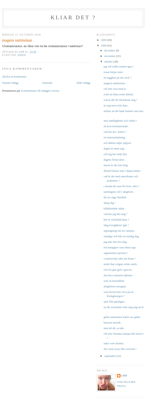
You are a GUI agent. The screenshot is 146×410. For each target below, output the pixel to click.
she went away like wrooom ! (119, 348)
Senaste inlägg (10, 82)
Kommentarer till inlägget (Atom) (40, 90)
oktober (109, 61)
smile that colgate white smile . (120, 264)
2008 (104, 45)
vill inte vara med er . (115, 88)
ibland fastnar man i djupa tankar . (122, 170)
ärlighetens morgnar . (115, 286)
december (110, 50)
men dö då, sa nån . (114, 328)
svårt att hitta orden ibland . (118, 94)
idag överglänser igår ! (116, 225)
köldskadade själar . (114, 208)
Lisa (124, 375)
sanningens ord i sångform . (118, 191)
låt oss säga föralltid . (115, 197)
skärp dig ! (109, 202)
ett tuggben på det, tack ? (117, 77)
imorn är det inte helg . (116, 165)
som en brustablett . (114, 280)
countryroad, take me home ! (119, 258)
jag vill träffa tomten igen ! (118, 66)
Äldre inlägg (83, 82)
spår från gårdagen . (114, 301)
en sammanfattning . (114, 137)
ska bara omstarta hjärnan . (118, 275)
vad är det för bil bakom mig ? (120, 99)
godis (22, 55)
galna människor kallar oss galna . (122, 317)
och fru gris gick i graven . (118, 269)
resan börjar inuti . (113, 72)
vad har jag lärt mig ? (115, 214)
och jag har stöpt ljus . (115, 154)
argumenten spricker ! (115, 253)
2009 (104, 40)
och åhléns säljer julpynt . (117, 143)
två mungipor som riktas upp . (120, 247)
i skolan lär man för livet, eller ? (121, 186)
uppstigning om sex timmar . (119, 230)
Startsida (47, 82)
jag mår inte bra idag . (115, 241)
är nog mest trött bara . (116, 105)
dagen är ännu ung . (114, 148)
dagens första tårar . (114, 159)
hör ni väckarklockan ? (116, 219)
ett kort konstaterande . (116, 126)
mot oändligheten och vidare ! (120, 120)
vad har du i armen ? (114, 131)
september (110, 356)
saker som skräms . (114, 343)
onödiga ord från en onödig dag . (121, 236)
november (110, 56)
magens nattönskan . (114, 83)
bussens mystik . (112, 322)
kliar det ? (73, 17)
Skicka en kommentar (14, 76)
